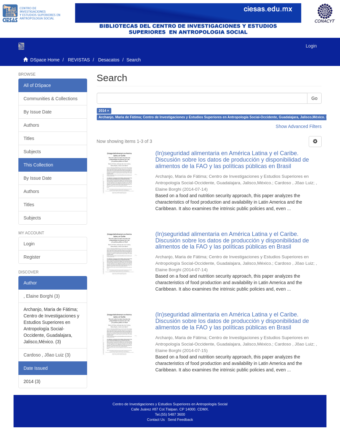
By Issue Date (38, 111)
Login (29, 243)
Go (314, 98)
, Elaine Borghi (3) (42, 296)
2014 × (104, 110)
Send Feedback (180, 419)
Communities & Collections (50, 98)
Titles (29, 138)
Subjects (32, 151)
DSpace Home (45, 59)
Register (32, 257)
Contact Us (156, 419)
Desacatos (108, 59)
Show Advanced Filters (299, 126)
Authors (31, 125)
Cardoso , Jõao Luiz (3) (47, 354)
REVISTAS (79, 59)
